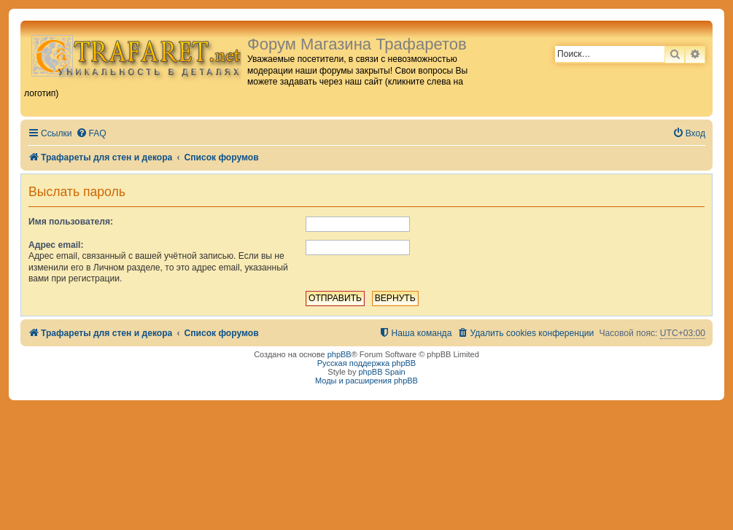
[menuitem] (91, 134)
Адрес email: (55, 245)
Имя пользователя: (70, 222)
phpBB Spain (381, 371)
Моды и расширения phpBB (366, 380)
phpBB (339, 354)
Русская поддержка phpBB (366, 363)
